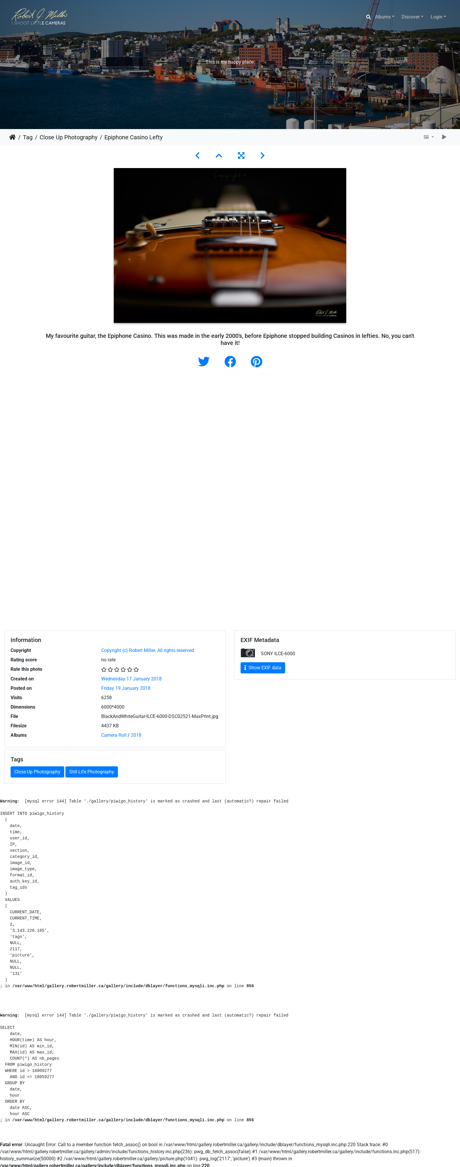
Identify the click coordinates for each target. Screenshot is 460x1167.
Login (436, 17)
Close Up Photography (68, 137)
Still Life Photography (91, 772)
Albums (383, 17)
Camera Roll (113, 735)
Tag (28, 137)
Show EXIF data (262, 667)
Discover (411, 17)
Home (12, 137)
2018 (136, 735)
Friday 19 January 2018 (125, 688)
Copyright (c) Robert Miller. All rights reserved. (148, 650)
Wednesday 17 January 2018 (131, 679)
